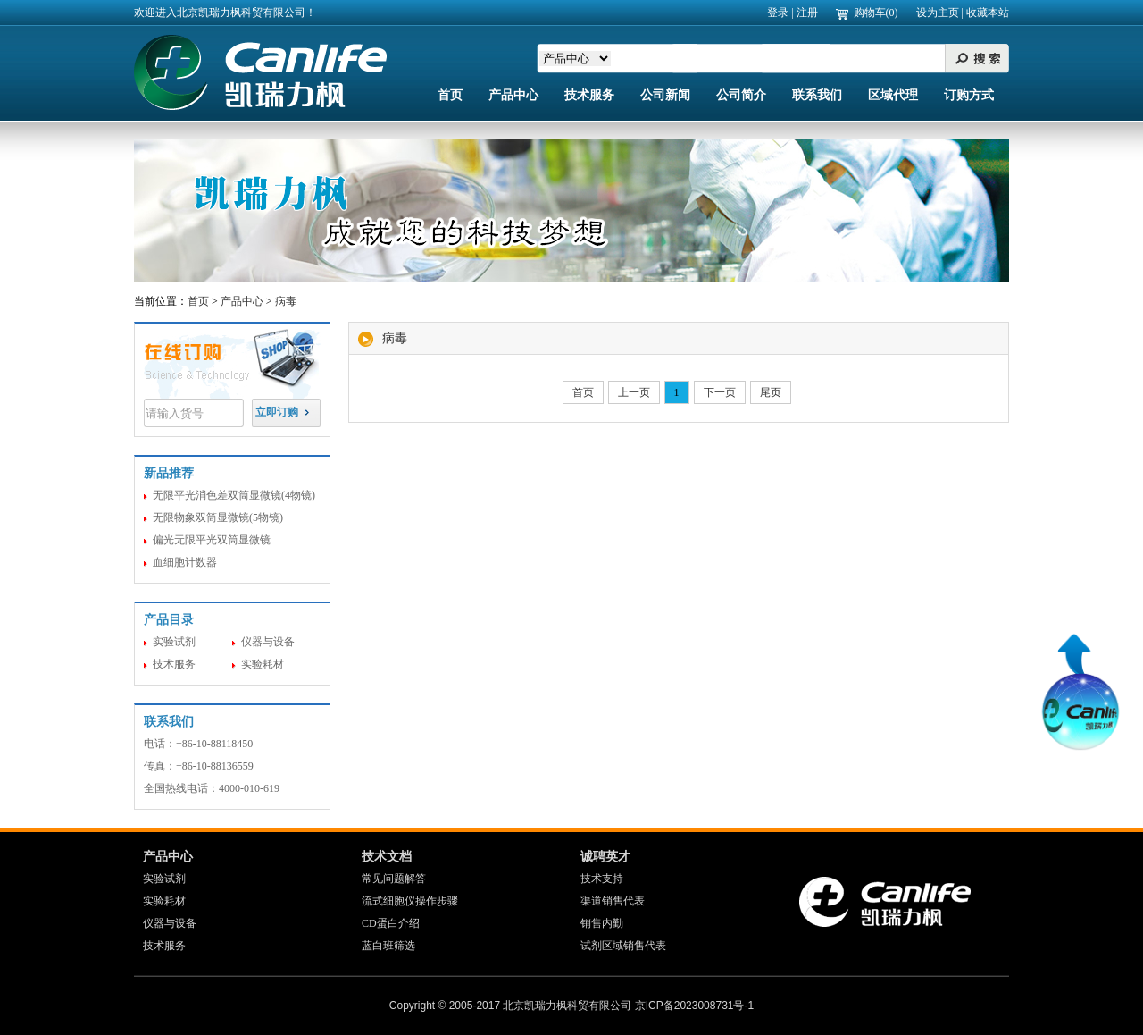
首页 (450, 95)
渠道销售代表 (612, 901)
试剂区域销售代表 (623, 945)
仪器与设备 (268, 641)
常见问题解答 (394, 878)
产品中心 (513, 95)
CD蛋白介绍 (391, 923)
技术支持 (601, 878)
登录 (777, 12)
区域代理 (893, 95)
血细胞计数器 (185, 562)
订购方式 (969, 95)
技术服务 (589, 95)
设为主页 (937, 12)
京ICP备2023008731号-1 (694, 1005)
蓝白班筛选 (388, 945)
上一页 (634, 392)
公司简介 (741, 95)
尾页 (770, 392)
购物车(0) (876, 12)
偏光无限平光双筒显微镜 (212, 540)
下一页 (720, 392)
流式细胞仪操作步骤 (410, 901)
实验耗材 (262, 664)
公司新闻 (665, 95)
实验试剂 (174, 641)
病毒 (285, 301)
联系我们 (817, 95)
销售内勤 (601, 923)
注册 (807, 12)
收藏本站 (987, 12)
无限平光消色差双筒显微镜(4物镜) (234, 495)
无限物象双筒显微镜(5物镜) (218, 517)
